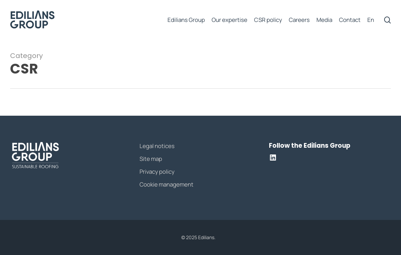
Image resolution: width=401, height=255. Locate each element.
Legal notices (157, 146)
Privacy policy (157, 171)
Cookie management (166, 184)
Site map (151, 159)
